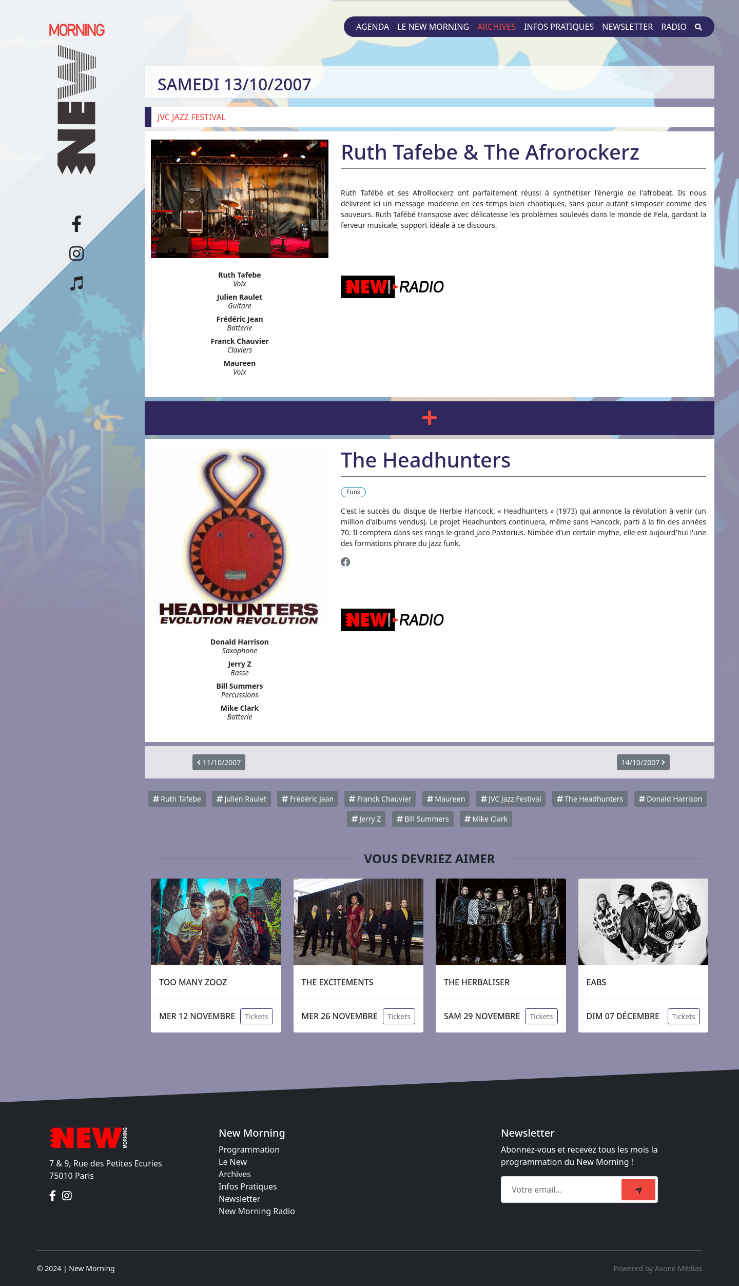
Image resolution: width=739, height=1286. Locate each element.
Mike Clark (486, 819)
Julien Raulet (241, 799)
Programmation (249, 1149)
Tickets (256, 1016)
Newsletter (627, 26)
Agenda (372, 26)
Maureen (446, 799)
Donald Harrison (671, 799)
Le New (233, 1161)
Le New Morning (433, 26)
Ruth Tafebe (177, 799)
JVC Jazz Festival (511, 799)
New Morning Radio (257, 1211)
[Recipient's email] (562, 1189)
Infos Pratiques (248, 1186)
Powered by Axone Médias (658, 1268)
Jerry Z (366, 819)
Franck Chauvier (380, 799)
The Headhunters (590, 799)
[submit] (638, 1189)
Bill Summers (423, 819)
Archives (496, 26)
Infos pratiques (559, 26)
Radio (674, 26)
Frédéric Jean (308, 799)
